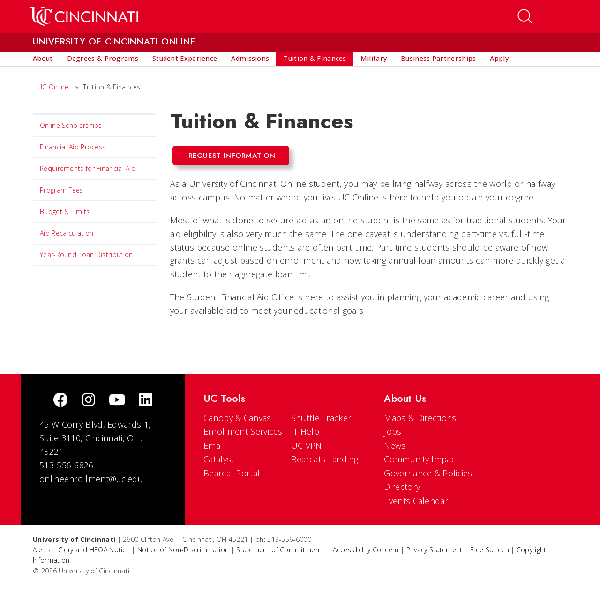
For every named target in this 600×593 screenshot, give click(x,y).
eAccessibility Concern (364, 549)
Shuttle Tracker (321, 417)
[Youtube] (117, 401)
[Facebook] (60, 401)
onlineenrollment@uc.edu (91, 478)
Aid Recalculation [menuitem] (66, 233)
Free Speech (489, 549)
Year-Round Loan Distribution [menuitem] (86, 254)
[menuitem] (43, 59)
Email (214, 445)
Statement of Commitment (279, 549)
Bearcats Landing (325, 459)
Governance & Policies (428, 473)
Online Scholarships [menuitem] (71, 125)
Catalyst (218, 459)
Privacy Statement (434, 549)
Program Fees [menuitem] (61, 189)
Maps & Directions (420, 417)
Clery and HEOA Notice (94, 549)
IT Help (305, 431)
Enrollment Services (243, 431)
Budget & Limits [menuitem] (65, 211)
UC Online (53, 86)
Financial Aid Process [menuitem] (72, 146)
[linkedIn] (145, 401)
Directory (402, 486)
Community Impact (421, 459)
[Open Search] (525, 16)
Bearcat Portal (231, 473)
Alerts (42, 549)
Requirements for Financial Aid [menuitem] (87, 168)
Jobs (392, 431)
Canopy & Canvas (237, 417)
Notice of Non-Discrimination (183, 549)
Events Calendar (416, 500)
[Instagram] (88, 401)
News (394, 445)
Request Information (232, 155)
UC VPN (306, 445)
